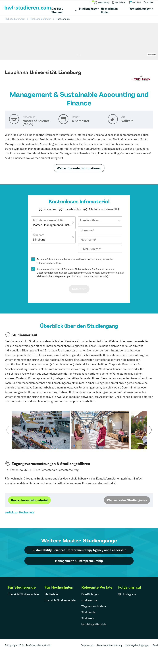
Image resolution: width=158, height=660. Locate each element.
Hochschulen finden (109, 10)
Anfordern (79, 289)
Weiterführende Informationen (79, 168)
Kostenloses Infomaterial (29, 500)
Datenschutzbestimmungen (52, 272)
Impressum (87, 645)
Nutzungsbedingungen (87, 268)
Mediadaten (52, 594)
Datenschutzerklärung (109, 645)
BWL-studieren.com (15, 18)
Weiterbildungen (140, 8)
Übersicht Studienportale (23, 594)
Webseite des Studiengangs (127, 500)
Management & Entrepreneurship (79, 561)
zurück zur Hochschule (19, 512)
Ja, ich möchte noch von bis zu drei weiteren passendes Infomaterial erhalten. (75, 261)
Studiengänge (88, 8)
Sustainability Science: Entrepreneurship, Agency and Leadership (79, 550)
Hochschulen (94, 259)
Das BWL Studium (57, 10)
